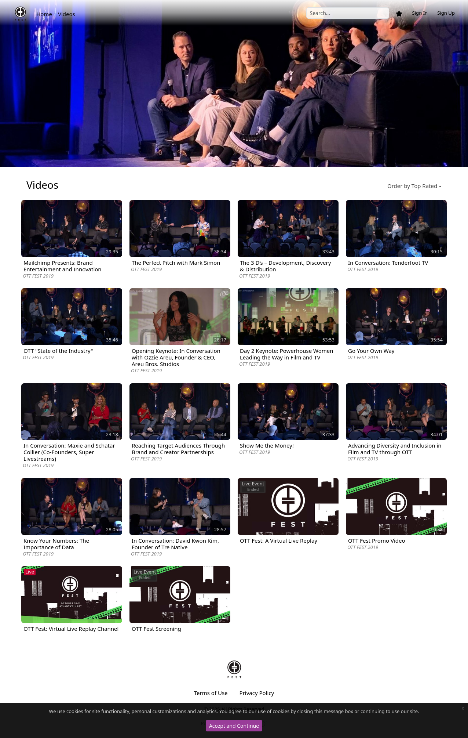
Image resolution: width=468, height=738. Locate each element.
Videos (66, 14)
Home (44, 14)
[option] (234, 83)
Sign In (420, 13)
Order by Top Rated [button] (412, 185)
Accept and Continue (234, 725)
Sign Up (446, 13)
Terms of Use (211, 693)
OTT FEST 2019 (38, 275)
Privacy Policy (257, 693)
